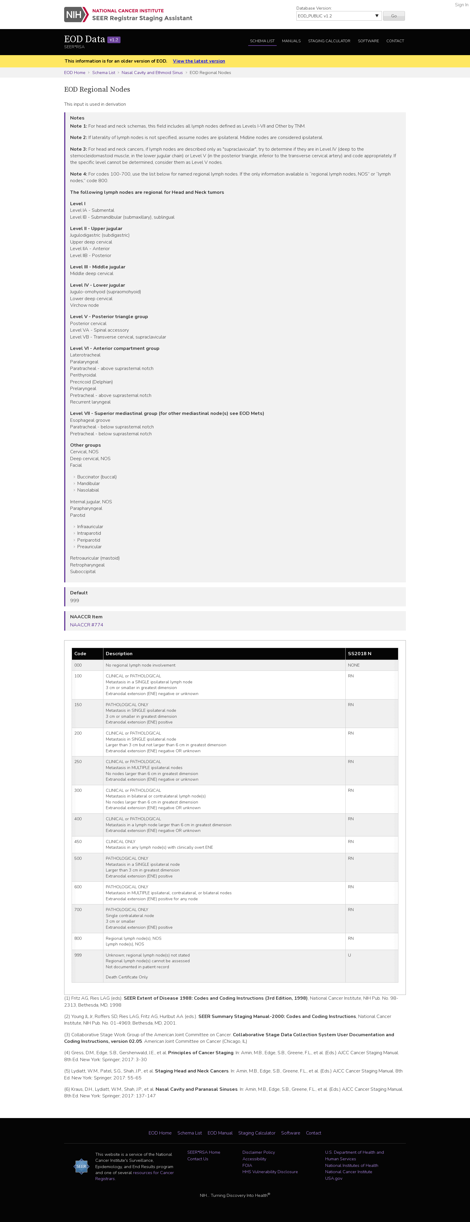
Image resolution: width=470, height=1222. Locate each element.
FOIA (247, 1165)
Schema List (262, 41)
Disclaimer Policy (258, 1152)
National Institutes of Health (351, 1165)
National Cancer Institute (348, 1172)
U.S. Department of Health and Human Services (354, 1155)
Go (394, 16)
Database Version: (314, 8)
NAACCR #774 (86, 625)
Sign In (462, 4)
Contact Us (197, 1159)
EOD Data (92, 40)
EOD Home (74, 72)
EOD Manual (220, 1133)
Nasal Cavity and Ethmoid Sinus (152, 72)
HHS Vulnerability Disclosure (270, 1172)
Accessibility (254, 1159)
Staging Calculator (329, 41)
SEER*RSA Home (203, 1152)
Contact (395, 41)
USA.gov (333, 1178)
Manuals (291, 41)
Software (368, 41)
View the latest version (199, 61)
